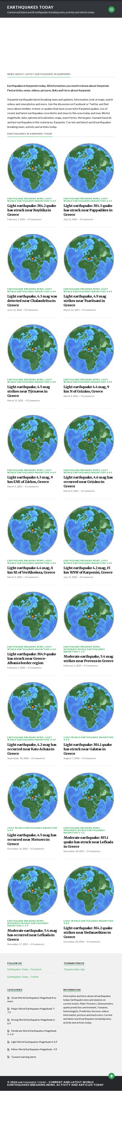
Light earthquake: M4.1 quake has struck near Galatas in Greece (86, 779)
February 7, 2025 (16, 222)
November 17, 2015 (18, 981)
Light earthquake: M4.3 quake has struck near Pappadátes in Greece (86, 212)
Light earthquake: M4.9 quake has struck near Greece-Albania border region (29, 682)
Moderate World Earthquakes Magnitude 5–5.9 (84, 670)
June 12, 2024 (15, 315)
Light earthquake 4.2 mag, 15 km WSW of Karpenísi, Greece (84, 586)
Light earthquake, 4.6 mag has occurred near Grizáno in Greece (85, 493)
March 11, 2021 (16, 409)
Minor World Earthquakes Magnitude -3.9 (34, 1086)
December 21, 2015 (18, 883)
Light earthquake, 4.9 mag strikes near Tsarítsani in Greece (84, 305)
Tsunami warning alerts (23, 1093)
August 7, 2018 (72, 789)
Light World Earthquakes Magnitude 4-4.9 (31, 199)
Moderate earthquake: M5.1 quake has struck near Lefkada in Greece (86, 875)
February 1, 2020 (16, 695)
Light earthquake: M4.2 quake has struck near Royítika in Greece (30, 212)
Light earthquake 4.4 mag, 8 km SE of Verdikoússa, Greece (27, 586)
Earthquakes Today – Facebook (24, 1006)
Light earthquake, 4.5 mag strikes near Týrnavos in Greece (28, 399)
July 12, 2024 (71, 222)
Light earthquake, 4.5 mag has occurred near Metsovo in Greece (29, 872)
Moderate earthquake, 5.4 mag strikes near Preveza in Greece (88, 682)
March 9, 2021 (71, 409)
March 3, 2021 (15, 596)
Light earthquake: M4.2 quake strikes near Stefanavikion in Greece (86, 968)
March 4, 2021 (71, 503)
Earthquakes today (32, 7)
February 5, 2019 (73, 692)
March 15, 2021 (72, 315)
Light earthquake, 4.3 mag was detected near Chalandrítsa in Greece (29, 305)
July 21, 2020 (71, 596)
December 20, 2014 (74, 978)
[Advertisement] (61, 41)
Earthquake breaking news (25, 198)
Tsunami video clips (74, 1006)
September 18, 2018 (18, 789)
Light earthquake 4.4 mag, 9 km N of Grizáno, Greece (87, 399)
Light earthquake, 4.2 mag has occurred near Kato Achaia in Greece (29, 779)
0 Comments (36, 222)
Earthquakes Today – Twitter (23, 1013)
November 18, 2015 (74, 885)
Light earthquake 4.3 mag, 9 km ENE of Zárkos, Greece (32, 493)
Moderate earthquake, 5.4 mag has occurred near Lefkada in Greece (32, 971)
